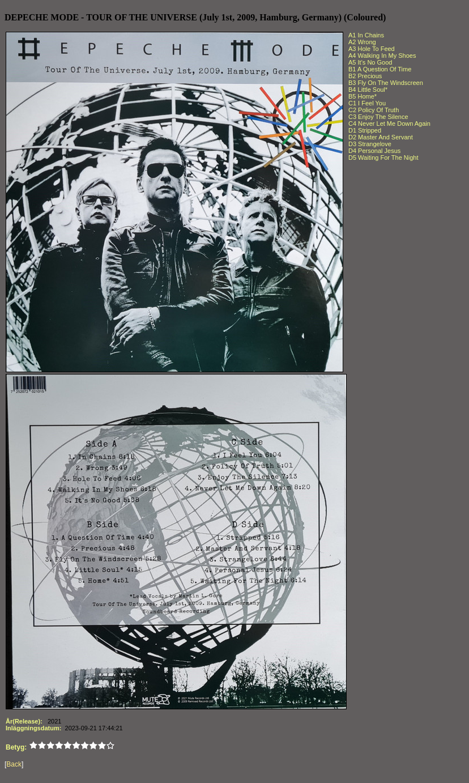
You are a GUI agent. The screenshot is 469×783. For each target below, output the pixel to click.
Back (14, 764)
